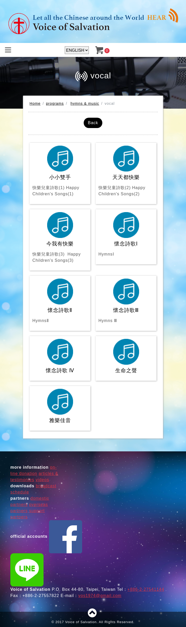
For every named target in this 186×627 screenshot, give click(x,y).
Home (35, 103)
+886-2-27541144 (145, 589)
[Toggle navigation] (8, 50)
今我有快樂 (60, 238)
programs (55, 103)
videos (42, 479)
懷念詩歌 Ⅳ (60, 356)
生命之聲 (126, 356)
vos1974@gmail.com (99, 595)
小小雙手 (60, 171)
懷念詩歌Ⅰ (126, 234)
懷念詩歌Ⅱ (60, 301)
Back (93, 123)
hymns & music (84, 103)
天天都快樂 (126, 171)
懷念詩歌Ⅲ (126, 301)
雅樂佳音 (60, 406)
